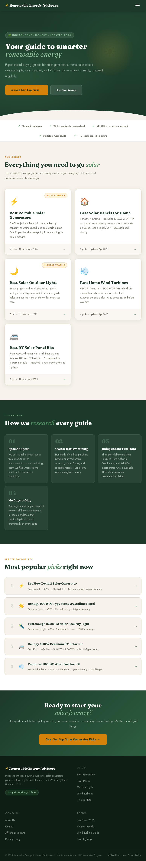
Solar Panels (83, 781)
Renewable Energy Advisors (31, 5)
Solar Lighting (84, 839)
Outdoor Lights (85, 787)
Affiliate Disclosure (15, 833)
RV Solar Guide (85, 826)
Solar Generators (86, 774)
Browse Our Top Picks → (27, 90)
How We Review (66, 90)
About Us (10, 820)
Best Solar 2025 (86, 820)
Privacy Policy (12, 839)
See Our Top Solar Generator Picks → (73, 739)
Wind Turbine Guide (88, 833)
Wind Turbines (85, 793)
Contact (9, 826)
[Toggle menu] (137, 5)
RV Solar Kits (84, 800)
